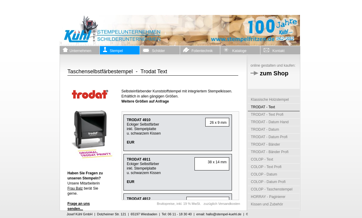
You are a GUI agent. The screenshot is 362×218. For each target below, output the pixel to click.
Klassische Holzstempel (270, 99)
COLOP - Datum (264, 174)
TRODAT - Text (263, 107)
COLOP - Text (262, 159)
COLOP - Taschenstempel (271, 189)
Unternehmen (77, 50)
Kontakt (274, 50)
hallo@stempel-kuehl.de (223, 214)
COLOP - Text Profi (266, 167)
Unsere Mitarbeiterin (85, 178)
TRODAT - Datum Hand (270, 122)
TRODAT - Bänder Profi (270, 152)
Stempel (113, 50)
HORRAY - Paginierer (268, 197)
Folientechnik (198, 50)
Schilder (154, 50)
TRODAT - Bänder (265, 144)
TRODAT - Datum (265, 129)
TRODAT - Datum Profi (269, 137)
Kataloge (234, 50)
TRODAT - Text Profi (267, 114)
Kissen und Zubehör (267, 204)
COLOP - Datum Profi (268, 182)
